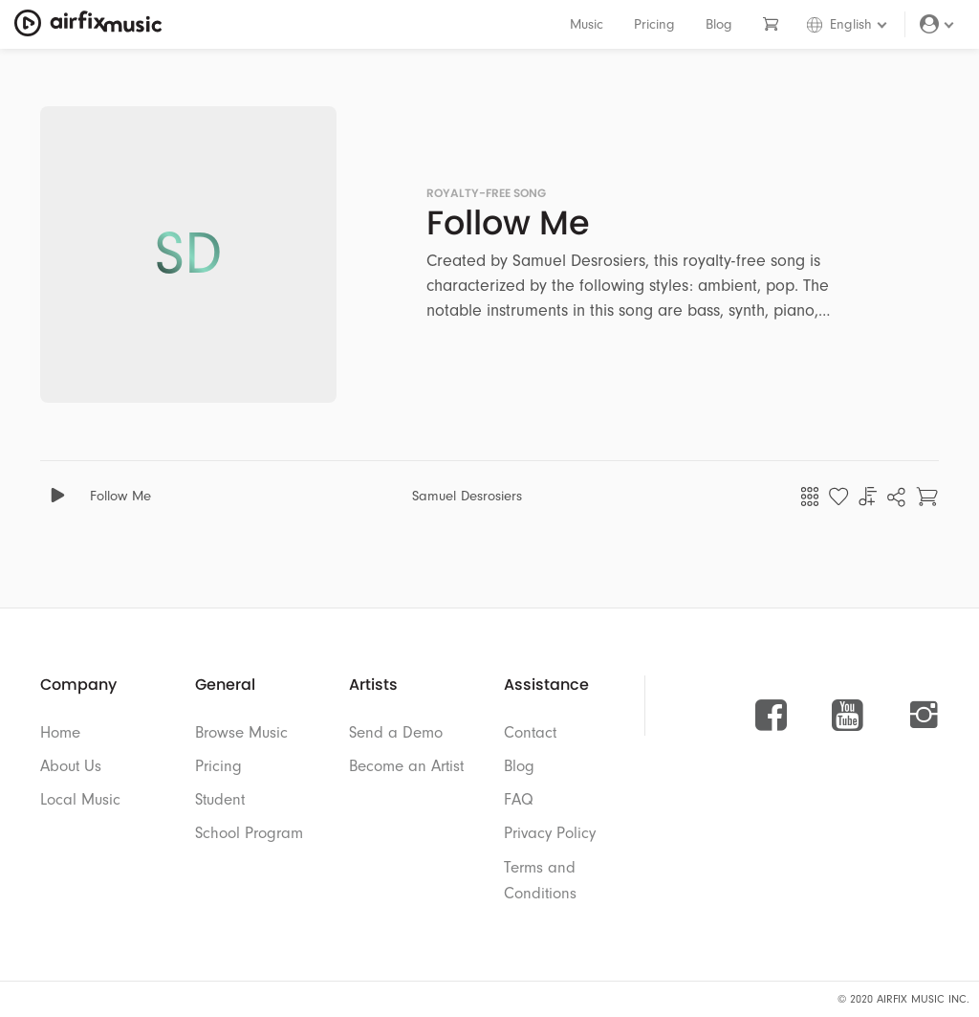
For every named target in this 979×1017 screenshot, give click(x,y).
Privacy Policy (550, 833)
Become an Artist (406, 766)
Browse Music (241, 732)
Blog (719, 24)
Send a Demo (396, 732)
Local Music (80, 799)
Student (220, 799)
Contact (530, 732)
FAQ (518, 799)
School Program (249, 833)
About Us (70, 766)
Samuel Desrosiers (467, 496)
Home (60, 732)
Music (586, 24)
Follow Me (120, 496)
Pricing (654, 24)
